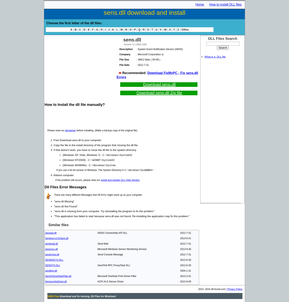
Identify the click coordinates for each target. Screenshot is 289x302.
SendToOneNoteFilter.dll (58, 275)
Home (199, 4)
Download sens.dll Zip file (159, 93)
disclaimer (70, 130)
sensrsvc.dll (51, 248)
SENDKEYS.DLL (54, 259)
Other (185, 29)
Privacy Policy (234, 288)
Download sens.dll (159, 84)
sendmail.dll (51, 243)
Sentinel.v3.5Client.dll (56, 237)
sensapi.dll (51, 232)
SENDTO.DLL (52, 264)
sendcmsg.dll (52, 254)
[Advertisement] (80, 64)
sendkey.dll (51, 270)
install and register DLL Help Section (120, 179)
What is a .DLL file (215, 56)
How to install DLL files (225, 4)
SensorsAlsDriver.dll (56, 281)
